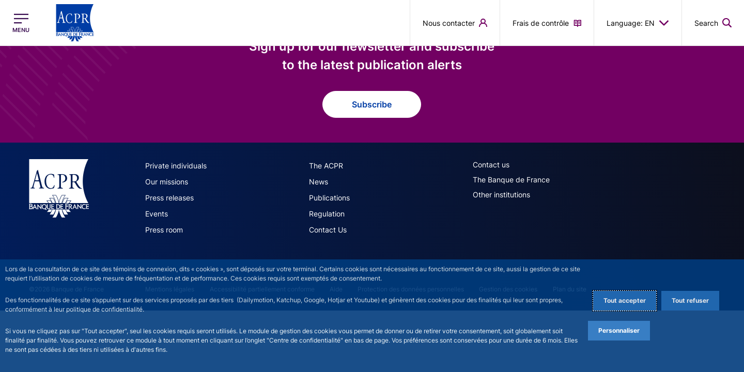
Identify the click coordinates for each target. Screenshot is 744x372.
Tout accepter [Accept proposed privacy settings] (624, 300)
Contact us (491, 164)
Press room (164, 229)
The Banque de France (511, 179)
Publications (329, 197)
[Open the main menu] (20, 23)
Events (156, 213)
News (318, 181)
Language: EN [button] (638, 23)
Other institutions (501, 194)
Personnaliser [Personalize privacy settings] (619, 330)
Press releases (169, 197)
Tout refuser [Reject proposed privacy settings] (690, 300)
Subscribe (372, 104)
